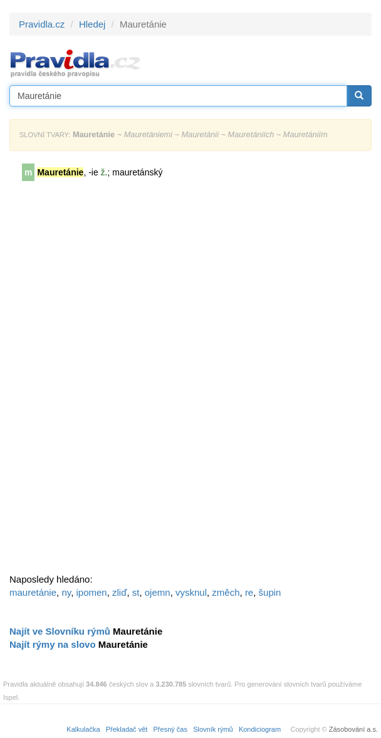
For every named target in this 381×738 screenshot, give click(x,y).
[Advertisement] (103, 381)
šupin (270, 592)
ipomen (91, 592)
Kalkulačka (83, 729)
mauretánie (32, 592)
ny (66, 592)
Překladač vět (127, 729)
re (249, 592)
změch (225, 592)
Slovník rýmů (213, 729)
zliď (119, 592)
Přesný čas (170, 729)
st (136, 592)
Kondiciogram (260, 729)
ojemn (157, 592)
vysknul (191, 592)
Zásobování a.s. (353, 729)
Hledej (92, 24)
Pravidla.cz (42, 24)
